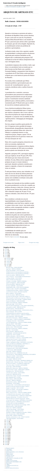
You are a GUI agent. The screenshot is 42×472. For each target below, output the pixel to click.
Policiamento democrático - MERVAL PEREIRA (17, 317)
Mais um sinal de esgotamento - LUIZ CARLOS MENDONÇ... (20, 305)
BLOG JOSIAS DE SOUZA (12, 468)
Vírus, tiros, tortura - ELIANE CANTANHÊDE (16, 365)
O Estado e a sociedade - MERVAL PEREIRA (16, 281)
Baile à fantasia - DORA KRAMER (14, 378)
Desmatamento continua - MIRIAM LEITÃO (16, 381)
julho (7, 266)
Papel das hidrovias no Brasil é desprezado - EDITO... (18, 398)
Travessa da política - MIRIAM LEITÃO (15, 284)
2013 (6, 256)
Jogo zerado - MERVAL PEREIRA (14, 351)
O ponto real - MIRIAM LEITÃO (13, 374)
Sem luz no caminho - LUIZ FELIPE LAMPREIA (17, 389)
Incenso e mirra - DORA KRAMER (14, 327)
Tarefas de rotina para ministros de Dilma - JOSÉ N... (18, 386)
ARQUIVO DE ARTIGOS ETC (18, 12)
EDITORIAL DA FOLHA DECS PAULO (15, 345)
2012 (6, 429)
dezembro (8, 258)
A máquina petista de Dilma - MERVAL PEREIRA (17, 290)
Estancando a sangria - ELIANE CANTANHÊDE (17, 325)
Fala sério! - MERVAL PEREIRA (13, 380)
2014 (6, 255)
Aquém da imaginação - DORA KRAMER (15, 282)
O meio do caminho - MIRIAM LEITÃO (15, 275)
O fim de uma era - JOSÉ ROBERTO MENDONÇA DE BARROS (21, 354)
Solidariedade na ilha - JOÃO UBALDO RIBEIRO (17, 287)
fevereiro (8, 426)
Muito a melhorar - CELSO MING (14, 293)
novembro (8, 259)
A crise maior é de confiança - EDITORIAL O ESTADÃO (19, 400)
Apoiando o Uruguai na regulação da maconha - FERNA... (19, 412)
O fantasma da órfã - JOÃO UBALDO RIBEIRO (17, 348)
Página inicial (21, 242)
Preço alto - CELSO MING (12, 330)
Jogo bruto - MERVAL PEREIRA (13, 269)
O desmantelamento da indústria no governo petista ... (18, 313)
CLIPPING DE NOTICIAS (12, 465)
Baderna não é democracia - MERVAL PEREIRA (17, 368)
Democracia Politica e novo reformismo (15, 451)
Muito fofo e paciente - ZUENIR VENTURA (16, 340)
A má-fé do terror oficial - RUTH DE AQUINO (16, 291)
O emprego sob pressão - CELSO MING (15, 320)
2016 (6, 252)
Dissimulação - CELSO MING (13, 383)
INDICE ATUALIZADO (11, 460)
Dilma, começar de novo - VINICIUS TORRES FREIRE (18, 392)
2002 (6, 444)
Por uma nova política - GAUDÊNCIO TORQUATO (18, 363)
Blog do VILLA (9, 453)
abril (7, 423)
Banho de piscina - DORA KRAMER (14, 406)
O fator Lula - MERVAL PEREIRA (14, 407)
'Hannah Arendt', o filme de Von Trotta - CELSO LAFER (18, 362)
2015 (6, 253)
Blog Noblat (9, 463)
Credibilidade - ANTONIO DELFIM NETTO (16, 333)
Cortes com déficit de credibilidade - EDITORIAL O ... (18, 343)
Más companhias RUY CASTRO (13, 377)
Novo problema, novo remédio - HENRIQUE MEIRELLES (19, 360)
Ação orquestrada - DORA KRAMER (14, 316)
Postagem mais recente (8, 242)
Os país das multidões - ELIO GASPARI (15, 270)
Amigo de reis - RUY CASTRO (13, 334)
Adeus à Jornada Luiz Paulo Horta (13, 279)
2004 (6, 441)
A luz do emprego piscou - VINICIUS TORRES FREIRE (18, 322)
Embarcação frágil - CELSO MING (14, 304)
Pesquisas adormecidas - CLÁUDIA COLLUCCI (17, 397)
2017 (6, 250)
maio (7, 421)
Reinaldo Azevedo (10, 455)
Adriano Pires (9, 450)
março (7, 424)
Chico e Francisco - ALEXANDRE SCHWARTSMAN (18, 276)
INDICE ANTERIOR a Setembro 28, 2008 (15, 6)
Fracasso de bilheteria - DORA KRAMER (15, 301)
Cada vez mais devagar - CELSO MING (15, 409)
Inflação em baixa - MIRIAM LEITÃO (14, 410)
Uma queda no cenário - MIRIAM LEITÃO (16, 307)
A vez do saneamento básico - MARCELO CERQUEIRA (19, 395)
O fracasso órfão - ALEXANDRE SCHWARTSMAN (18, 385)
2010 (6, 432)
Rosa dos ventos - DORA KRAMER (14, 267)
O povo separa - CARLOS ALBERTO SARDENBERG (18, 319)
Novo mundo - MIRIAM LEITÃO (13, 359)
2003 (6, 442)
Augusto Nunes (9, 454)
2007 (6, 436)
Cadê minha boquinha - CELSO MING (14, 418)
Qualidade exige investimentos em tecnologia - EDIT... (18, 404)
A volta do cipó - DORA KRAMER (14, 349)
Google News (9, 459)
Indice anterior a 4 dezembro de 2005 (14, 458)
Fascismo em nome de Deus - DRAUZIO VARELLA (18, 296)
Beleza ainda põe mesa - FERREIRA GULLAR (16, 352)
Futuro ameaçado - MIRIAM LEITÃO (14, 331)
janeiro (8, 427)
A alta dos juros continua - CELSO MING (15, 372)
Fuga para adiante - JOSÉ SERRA (13, 323)
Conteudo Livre (9, 456)
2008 (6, 435)
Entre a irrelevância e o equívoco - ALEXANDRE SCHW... (19, 337)
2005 (6, 439)
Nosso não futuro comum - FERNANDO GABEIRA (17, 369)
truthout (8, 466)
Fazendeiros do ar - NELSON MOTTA (14, 371)
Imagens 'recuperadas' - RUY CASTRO (15, 388)
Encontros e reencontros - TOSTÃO (14, 391)
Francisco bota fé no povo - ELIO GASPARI (16, 339)
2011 (6, 430)
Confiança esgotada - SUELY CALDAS (15, 357)
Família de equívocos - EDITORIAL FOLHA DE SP (17, 401)
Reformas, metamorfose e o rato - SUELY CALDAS (17, 417)
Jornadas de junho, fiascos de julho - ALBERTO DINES (18, 299)
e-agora (7, 464)
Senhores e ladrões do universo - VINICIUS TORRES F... (19, 314)
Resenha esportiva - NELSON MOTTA (15, 308)
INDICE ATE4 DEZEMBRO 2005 (14, 461)
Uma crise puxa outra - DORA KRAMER (15, 414)
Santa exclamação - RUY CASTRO (14, 311)
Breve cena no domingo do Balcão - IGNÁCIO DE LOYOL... (20, 310)
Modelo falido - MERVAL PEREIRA (14, 415)
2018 (6, 249)
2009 (6, 433)
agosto (8, 264)
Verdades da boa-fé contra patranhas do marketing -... (18, 272)
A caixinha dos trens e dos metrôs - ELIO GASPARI (17, 394)
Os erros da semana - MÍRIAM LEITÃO (15, 295)
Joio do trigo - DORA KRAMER (13, 366)
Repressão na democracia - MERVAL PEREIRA (17, 328)
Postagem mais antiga (34, 242)
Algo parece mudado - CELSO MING (14, 356)
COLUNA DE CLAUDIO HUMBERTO (15, 346)
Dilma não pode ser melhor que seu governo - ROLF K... (18, 298)
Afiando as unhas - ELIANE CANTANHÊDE (16, 288)
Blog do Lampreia (10, 448)
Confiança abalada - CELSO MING (14, 278)
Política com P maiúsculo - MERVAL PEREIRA (17, 302)
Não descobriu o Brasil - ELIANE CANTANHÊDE (17, 375)
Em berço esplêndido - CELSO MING (14, 285)
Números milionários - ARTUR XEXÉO (15, 336)
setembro (8, 262)
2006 (6, 438)
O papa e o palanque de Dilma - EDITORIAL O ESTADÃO (19, 342)
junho (7, 420)
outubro (8, 261)
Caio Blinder (9, 449)
